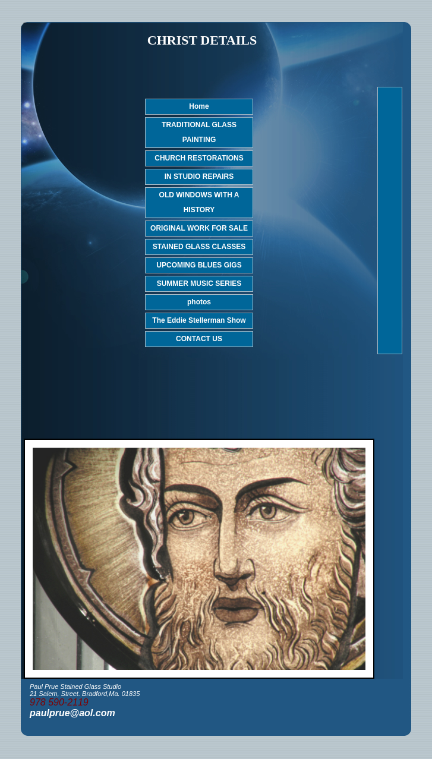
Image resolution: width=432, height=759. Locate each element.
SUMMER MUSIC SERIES (199, 283)
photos (199, 302)
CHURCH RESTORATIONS (199, 158)
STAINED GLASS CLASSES (199, 246)
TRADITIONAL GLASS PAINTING (199, 132)
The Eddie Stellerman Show (198, 320)
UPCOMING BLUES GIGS (198, 265)
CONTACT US (199, 339)
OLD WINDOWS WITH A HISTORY (199, 202)
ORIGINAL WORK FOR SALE (199, 228)
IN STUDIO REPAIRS (199, 176)
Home (199, 106)
